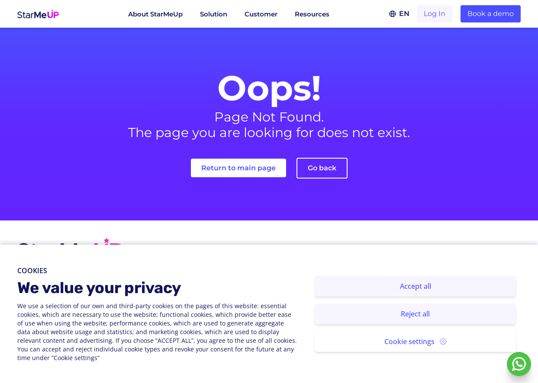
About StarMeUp (155, 14)
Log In (434, 14)
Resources (312, 14)
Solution (213, 14)
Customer (261, 14)
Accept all (415, 286)
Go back (322, 168)
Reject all (415, 314)
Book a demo (490, 14)
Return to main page (238, 168)
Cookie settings (415, 341)
